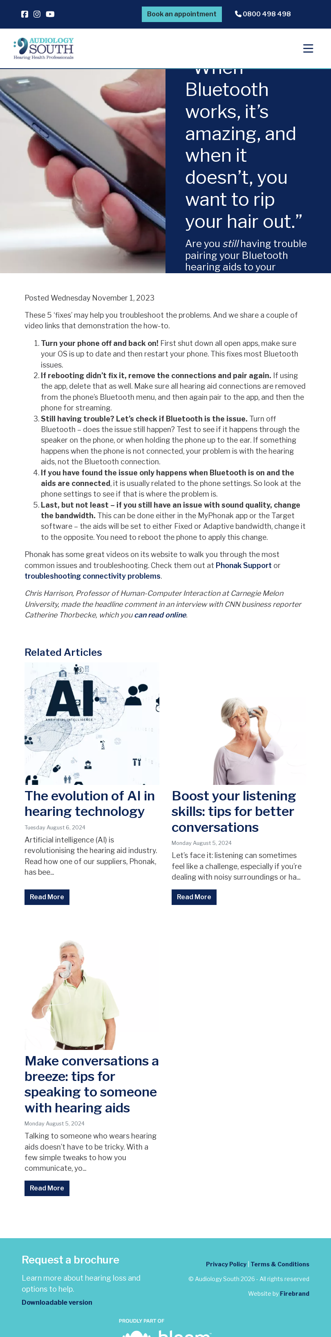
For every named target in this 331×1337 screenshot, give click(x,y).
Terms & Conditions (279, 1264)
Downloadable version (57, 1302)
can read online (160, 615)
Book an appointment (182, 14)
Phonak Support (244, 565)
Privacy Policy (226, 1264)
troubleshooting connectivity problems (93, 576)
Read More (47, 897)
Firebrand (294, 1293)
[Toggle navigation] (308, 48)
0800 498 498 (263, 14)
